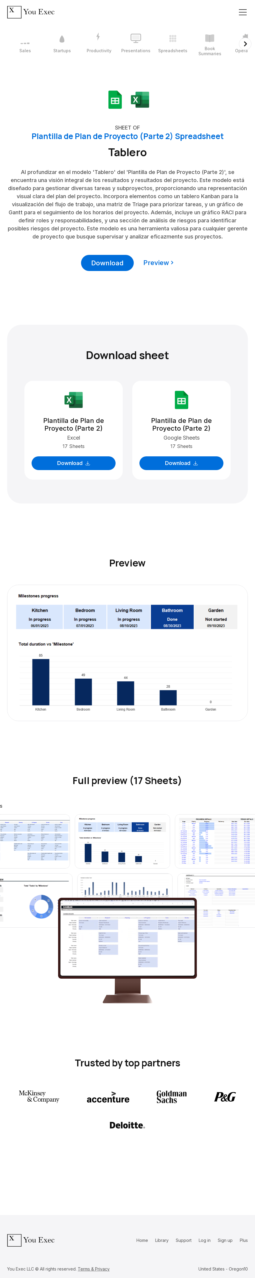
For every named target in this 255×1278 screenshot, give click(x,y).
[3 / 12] (99, 43)
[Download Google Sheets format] (115, 99)
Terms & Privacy (94, 1268)
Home (142, 1240)
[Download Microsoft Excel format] (140, 99)
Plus (244, 1240)
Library (162, 1240)
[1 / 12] (25, 43)
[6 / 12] (210, 43)
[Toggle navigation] (243, 12)
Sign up (225, 1240)
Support (184, 1240)
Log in (205, 1240)
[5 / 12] (173, 43)
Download (107, 263)
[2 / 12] (62, 43)
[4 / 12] (136, 43)
